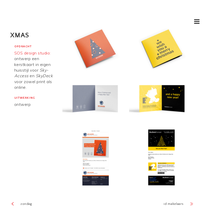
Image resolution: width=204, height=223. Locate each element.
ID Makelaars (174, 204)
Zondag (26, 204)
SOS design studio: (32, 52)
